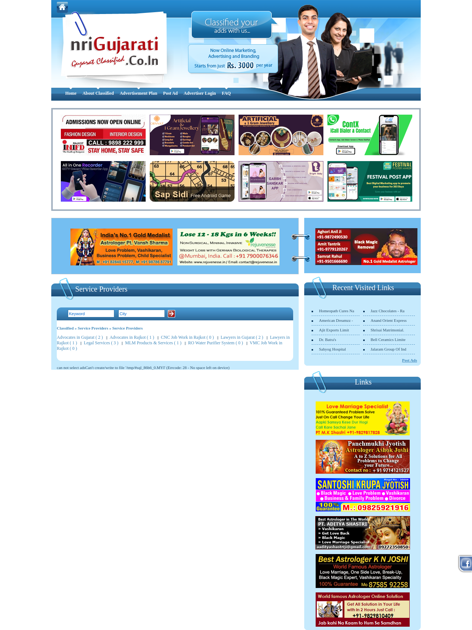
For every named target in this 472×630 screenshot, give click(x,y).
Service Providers (93, 328)
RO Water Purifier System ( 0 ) (215, 342)
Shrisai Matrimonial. (387, 330)
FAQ (226, 93)
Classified (65, 328)
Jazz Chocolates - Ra (388, 311)
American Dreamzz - (336, 320)
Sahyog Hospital (332, 349)
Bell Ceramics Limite (388, 339)
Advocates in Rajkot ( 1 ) (132, 337)
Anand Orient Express (389, 320)
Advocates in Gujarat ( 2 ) (80, 337)
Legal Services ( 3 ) (101, 342)
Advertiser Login (200, 93)
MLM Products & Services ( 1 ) (153, 342)
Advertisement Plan (138, 93)
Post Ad (170, 93)
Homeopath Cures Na (336, 311)
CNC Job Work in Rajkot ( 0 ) (187, 337)
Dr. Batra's (327, 339)
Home (71, 93)
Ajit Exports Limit (334, 330)
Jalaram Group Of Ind (388, 349)
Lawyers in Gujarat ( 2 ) (242, 337)
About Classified (98, 93)
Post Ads (409, 360)
